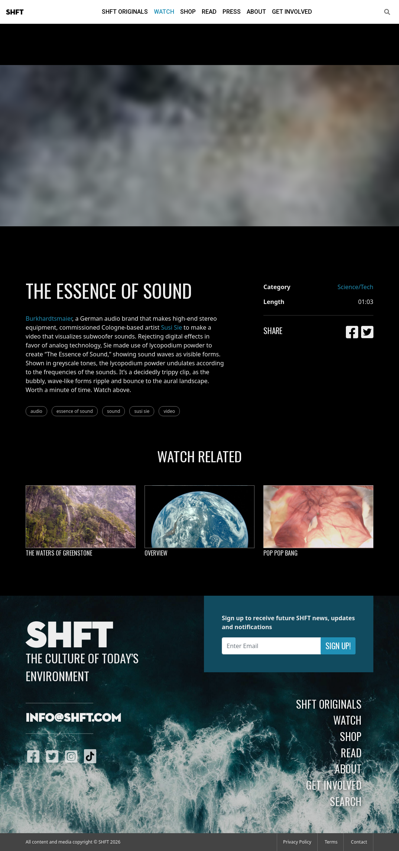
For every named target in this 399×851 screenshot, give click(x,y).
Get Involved (292, 11)
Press (232, 11)
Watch (164, 11)
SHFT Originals (125, 11)
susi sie (141, 411)
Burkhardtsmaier (49, 318)
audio (36, 411)
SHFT (15, 12)
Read (209, 11)
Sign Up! (338, 645)
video (169, 411)
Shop (188, 11)
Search (345, 801)
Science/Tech (355, 287)
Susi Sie (171, 327)
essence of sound (74, 411)
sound (113, 411)
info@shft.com (73, 718)
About (256, 11)
